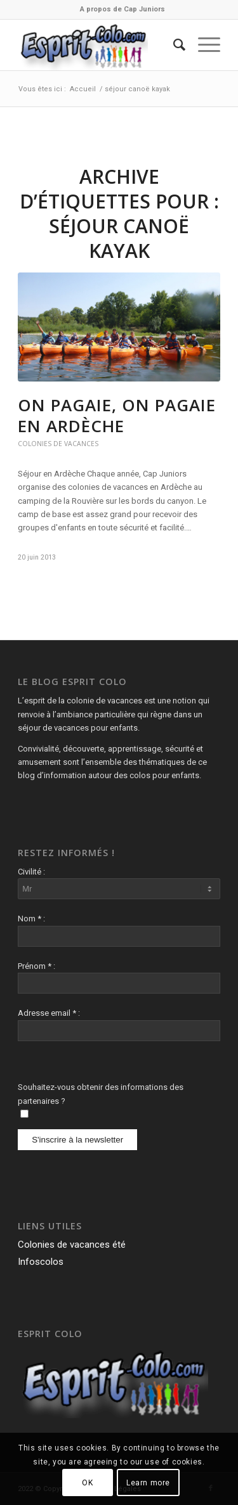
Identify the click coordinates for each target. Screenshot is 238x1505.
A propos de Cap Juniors (122, 9)
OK (87, 1482)
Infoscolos (40, 1261)
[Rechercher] (173, 45)
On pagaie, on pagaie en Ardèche (117, 416)
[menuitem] (122, 9)
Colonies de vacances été (72, 1244)
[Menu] (202, 45)
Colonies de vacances (58, 443)
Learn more (148, 1482)
